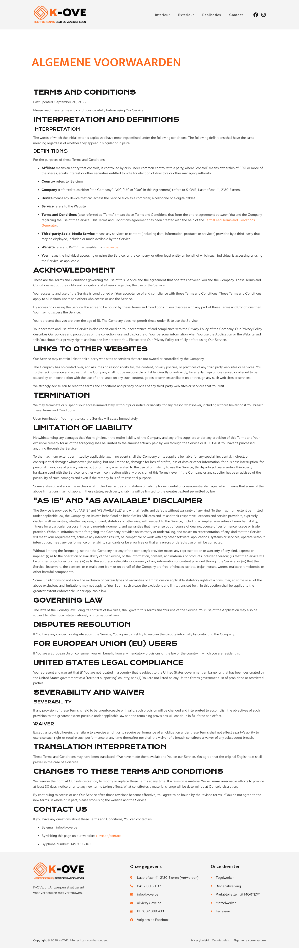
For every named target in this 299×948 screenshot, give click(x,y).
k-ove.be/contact (108, 835)
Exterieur (186, 15)
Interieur (162, 15)
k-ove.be (111, 247)
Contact (236, 15)
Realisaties (211, 15)
